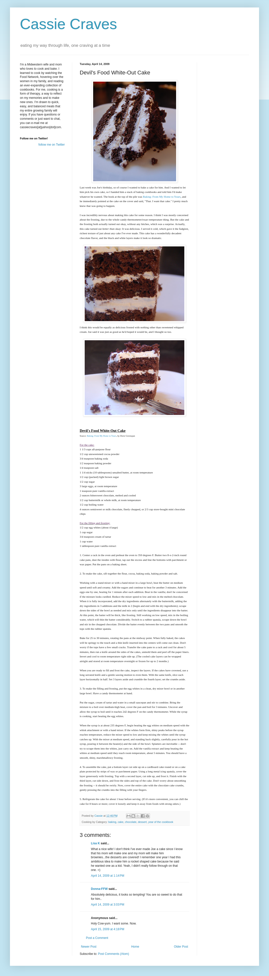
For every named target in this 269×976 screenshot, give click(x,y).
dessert (142, 821)
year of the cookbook (160, 821)
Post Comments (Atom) (113, 954)
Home (135, 946)
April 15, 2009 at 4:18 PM (107, 929)
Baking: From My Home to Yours (162, 196)
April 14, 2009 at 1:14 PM (107, 875)
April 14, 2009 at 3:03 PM (107, 904)
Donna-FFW (99, 889)
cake (121, 821)
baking (112, 821)
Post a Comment (97, 938)
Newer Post (88, 946)
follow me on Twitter (51, 144)
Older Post (181, 946)
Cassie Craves (68, 24)
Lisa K (95, 843)
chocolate (130, 821)
